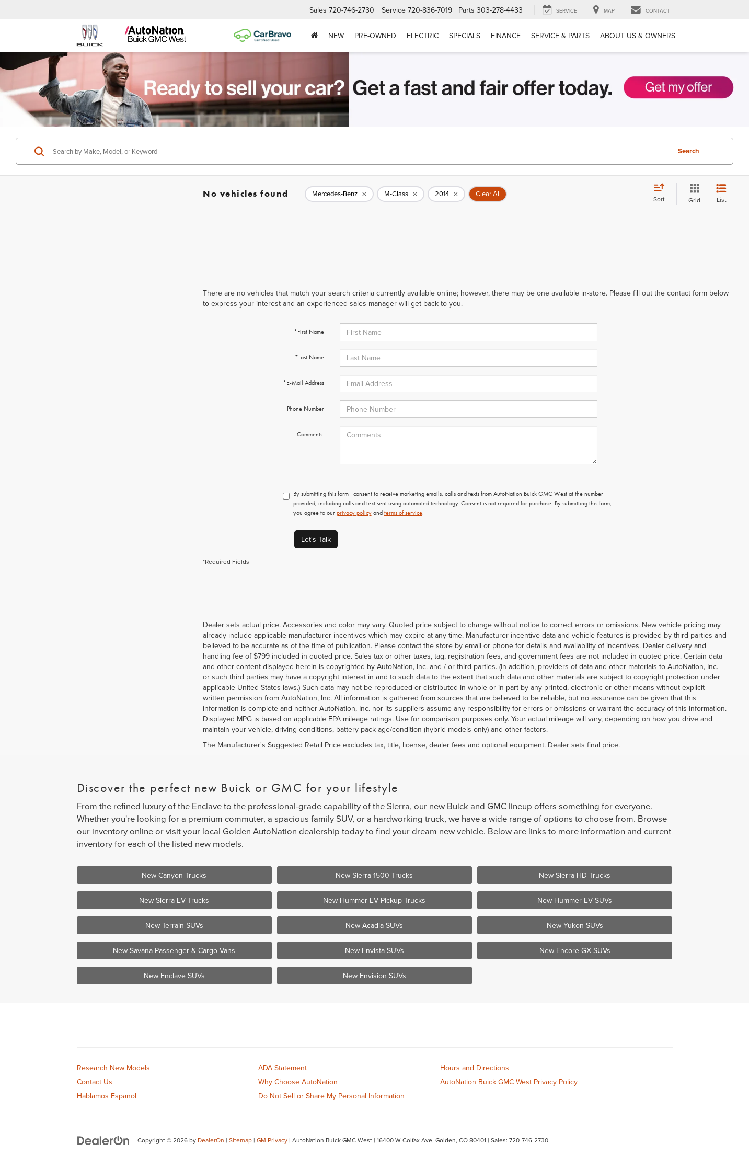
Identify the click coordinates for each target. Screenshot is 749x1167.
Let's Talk (316, 539)
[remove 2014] (446, 194)
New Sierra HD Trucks (574, 875)
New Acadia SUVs (374, 925)
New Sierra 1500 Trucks (374, 875)
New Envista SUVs (374, 950)
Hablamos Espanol (106, 1096)
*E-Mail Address (303, 383)
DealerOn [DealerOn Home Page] (211, 1140)
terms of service (403, 512)
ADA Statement (282, 1067)
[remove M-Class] (400, 194)
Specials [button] (464, 35)
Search (688, 151)
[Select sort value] (662, 193)
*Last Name (309, 357)
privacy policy (354, 512)
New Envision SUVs (374, 975)
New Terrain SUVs (174, 925)
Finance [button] (506, 35)
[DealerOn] (103, 1140)
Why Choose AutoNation (298, 1082)
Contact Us (94, 1082)
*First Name (309, 331)
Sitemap (240, 1140)
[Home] (314, 35)
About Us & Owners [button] (637, 35)
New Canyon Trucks (174, 875)
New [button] (336, 35)
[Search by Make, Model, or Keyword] (359, 151)
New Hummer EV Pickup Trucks (374, 900)
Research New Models (113, 1067)
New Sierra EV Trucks (174, 900)
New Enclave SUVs (174, 975)
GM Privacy (272, 1140)
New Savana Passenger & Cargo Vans (174, 950)
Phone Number (305, 408)
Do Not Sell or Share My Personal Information (331, 1096)
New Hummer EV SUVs (574, 900)
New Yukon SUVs (575, 925)
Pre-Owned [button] (375, 35)
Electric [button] (423, 35)
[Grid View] (692, 194)
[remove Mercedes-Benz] (339, 194)
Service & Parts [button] (560, 35)
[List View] (721, 194)
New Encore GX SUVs (574, 950)
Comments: (310, 434)
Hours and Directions (474, 1067)
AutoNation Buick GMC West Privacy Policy (509, 1082)
